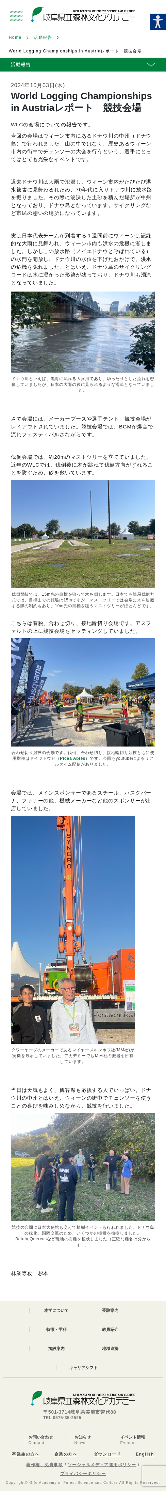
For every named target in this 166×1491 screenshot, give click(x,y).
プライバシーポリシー (83, 1473)
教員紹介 (110, 1329)
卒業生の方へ (25, 1454)
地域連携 (110, 1348)
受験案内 (110, 1310)
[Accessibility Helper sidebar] (158, 22)
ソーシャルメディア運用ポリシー (102, 1464)
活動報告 (43, 37)
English (145, 1454)
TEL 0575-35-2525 (62, 1417)
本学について (56, 1310)
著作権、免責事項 (44, 1464)
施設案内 (56, 1348)
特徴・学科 (56, 1329)
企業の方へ (65, 1454)
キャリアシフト (83, 1367)
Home (15, 37)
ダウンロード (107, 1454)
